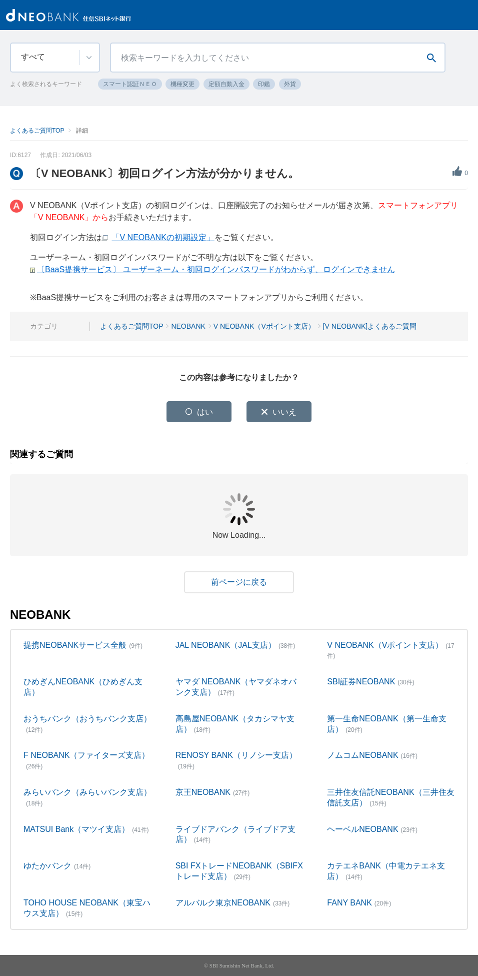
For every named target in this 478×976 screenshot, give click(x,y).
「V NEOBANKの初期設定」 (163, 237)
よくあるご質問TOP (37, 130)
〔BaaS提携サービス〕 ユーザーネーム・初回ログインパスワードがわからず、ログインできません (216, 269)
